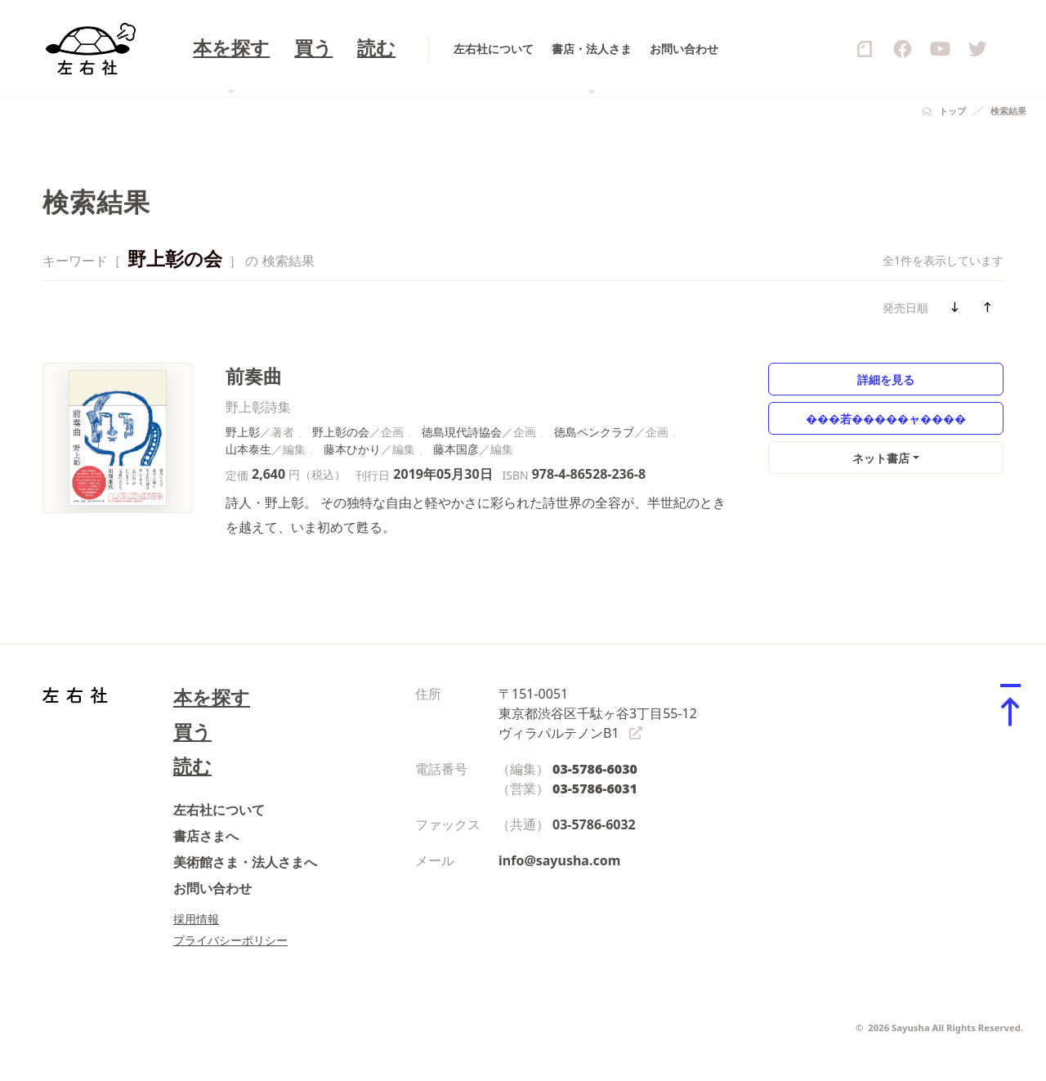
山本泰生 (248, 449)
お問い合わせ (212, 888)
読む (192, 766)
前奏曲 (254, 376)
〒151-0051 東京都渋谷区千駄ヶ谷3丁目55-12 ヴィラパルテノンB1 (597, 713)
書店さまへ (206, 836)
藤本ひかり (352, 449)
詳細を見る (885, 379)
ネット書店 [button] (881, 458)
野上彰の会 (340, 432)
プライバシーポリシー (230, 940)
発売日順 (905, 307)
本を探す (211, 697)
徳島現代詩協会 (462, 432)
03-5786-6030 (594, 769)
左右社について (219, 810)
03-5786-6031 (594, 788)
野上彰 (243, 432)
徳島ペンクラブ (594, 432)
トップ (952, 111)
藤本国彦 (456, 449)
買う (192, 731)
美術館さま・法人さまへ (245, 862)
